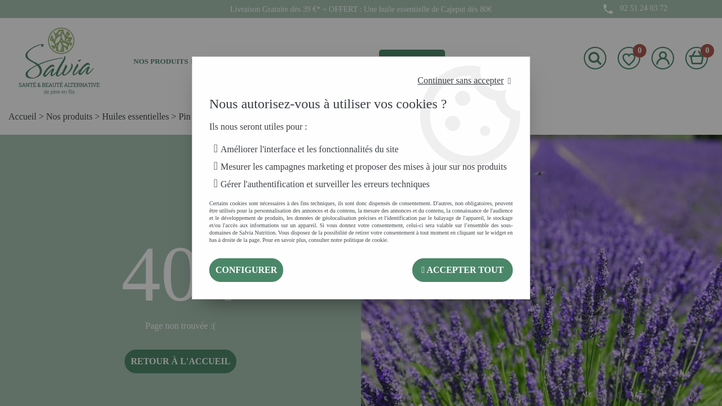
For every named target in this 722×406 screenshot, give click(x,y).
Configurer (246, 270)
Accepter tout (462, 270)
